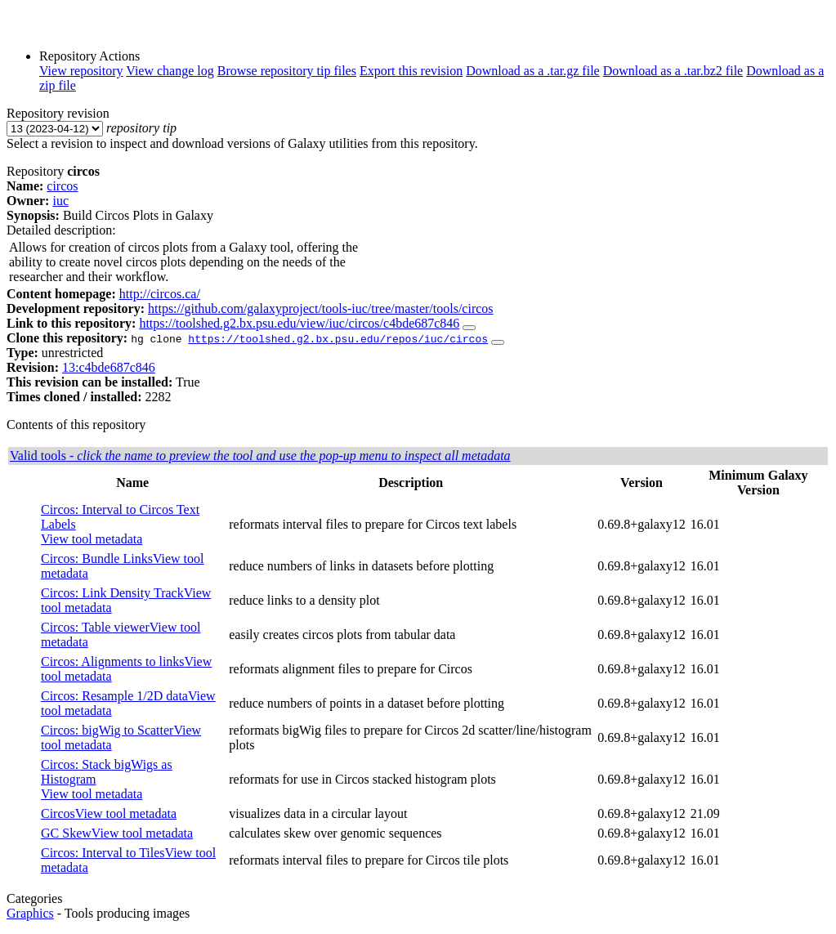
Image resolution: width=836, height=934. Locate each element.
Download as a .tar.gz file (533, 71)
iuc (60, 201)
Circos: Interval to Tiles (103, 853)
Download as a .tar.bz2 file (673, 71)
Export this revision (411, 71)
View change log (169, 71)
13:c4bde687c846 (108, 367)
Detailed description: (61, 230)
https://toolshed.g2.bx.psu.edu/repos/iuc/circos (338, 338)
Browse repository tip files (286, 71)
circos (62, 186)
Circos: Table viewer (95, 627)
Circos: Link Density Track (112, 593)
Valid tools (260, 456)
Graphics (30, 913)
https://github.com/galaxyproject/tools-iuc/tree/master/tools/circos (321, 308)
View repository (81, 71)
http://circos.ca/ (159, 294)
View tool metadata (91, 539)
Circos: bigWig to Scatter (107, 730)
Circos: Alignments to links (113, 661)
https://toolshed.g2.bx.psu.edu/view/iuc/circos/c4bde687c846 (299, 323)
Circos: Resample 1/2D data (114, 696)
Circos (58, 813)
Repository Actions (89, 56)
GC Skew (66, 833)
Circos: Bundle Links (97, 558)
